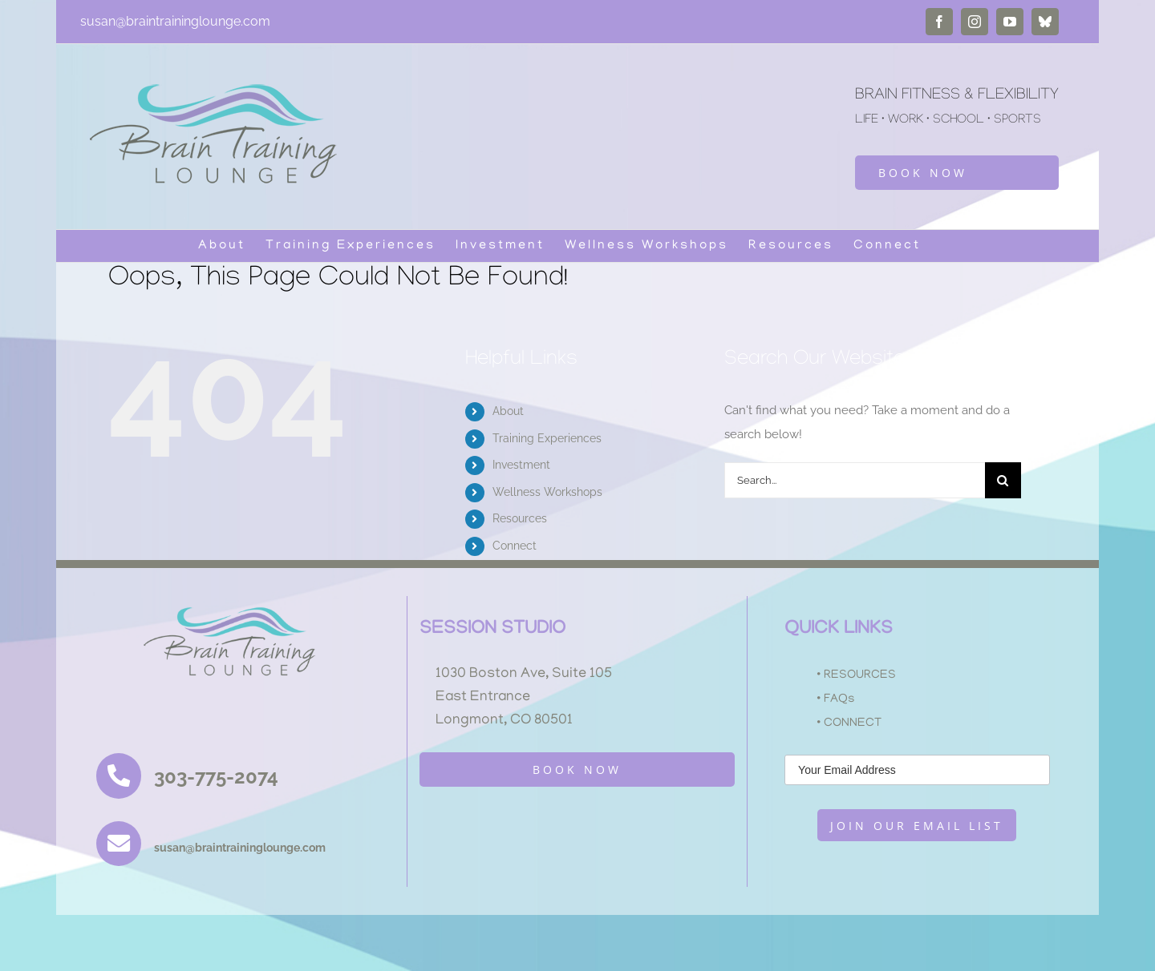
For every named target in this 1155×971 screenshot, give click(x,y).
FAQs (839, 699)
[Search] (1003, 480)
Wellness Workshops (547, 492)
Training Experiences (547, 438)
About (508, 411)
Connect (514, 545)
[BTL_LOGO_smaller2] (237, 601)
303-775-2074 (216, 776)
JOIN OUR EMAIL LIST (916, 825)
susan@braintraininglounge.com (175, 21)
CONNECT (852, 723)
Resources (519, 518)
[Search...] (854, 480)
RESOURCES (860, 675)
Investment (521, 464)
